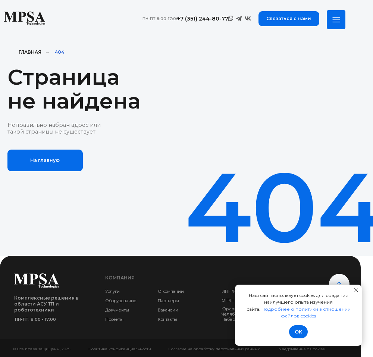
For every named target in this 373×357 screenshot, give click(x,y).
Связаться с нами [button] (288, 18)
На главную (45, 160)
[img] (336, 19)
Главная (30, 52)
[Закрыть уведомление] (356, 290)
